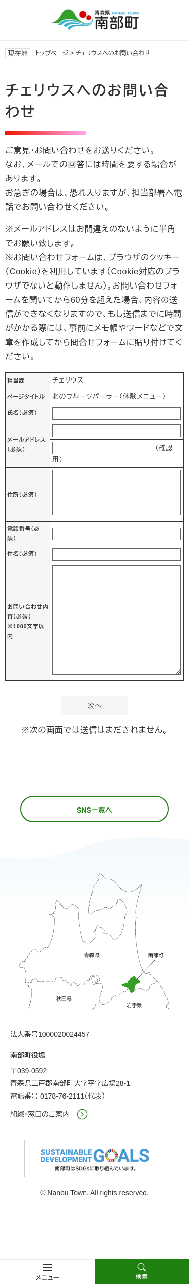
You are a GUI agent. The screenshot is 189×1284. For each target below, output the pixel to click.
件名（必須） (22, 554)
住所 (22, 495)
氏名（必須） (22, 413)
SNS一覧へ (94, 810)
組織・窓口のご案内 (40, 1114)
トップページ (52, 53)
